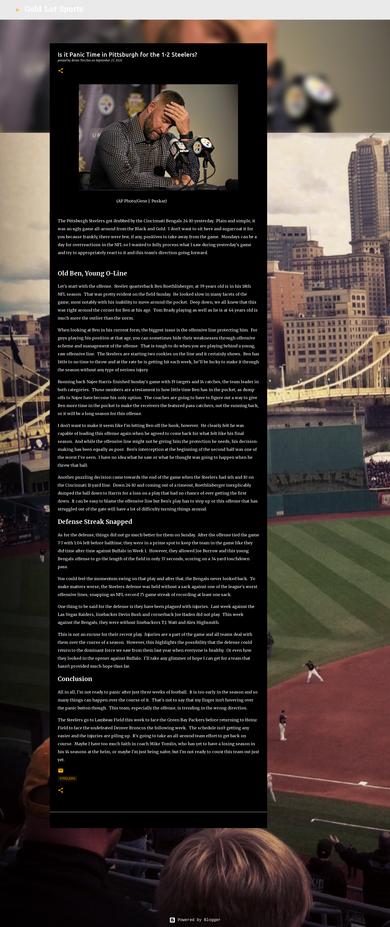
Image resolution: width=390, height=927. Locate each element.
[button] (61, 71)
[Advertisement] (158, 870)
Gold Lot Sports (54, 10)
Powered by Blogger (195, 920)
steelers (67, 778)
